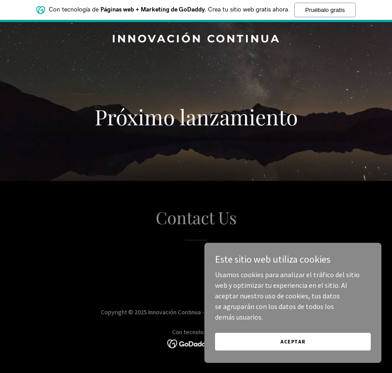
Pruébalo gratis (325, 10)
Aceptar (293, 341)
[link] (196, 39)
